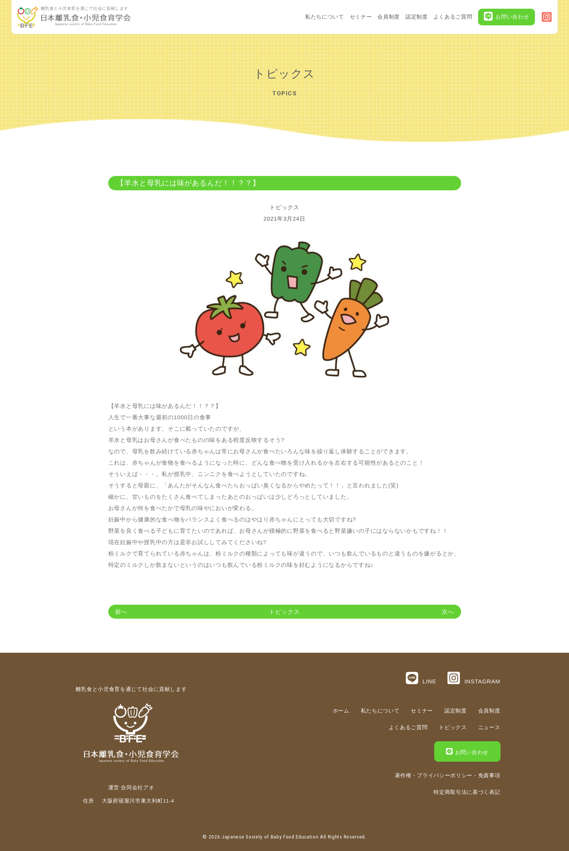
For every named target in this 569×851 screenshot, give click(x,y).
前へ (121, 611)
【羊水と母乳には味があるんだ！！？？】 (188, 183)
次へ (448, 611)
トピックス (284, 207)
